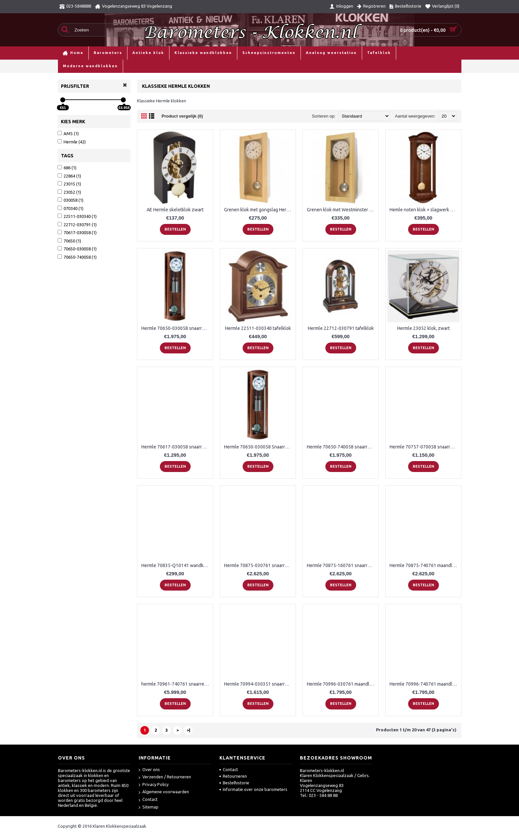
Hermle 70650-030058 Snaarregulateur (259, 446)
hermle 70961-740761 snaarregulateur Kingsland (176, 684)
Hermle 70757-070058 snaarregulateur (424, 446)
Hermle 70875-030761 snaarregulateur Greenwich (259, 565)
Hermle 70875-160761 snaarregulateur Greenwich (342, 565)
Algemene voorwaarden (164, 792)
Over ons (149, 770)
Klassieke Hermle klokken (153, 66)
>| (188, 730)
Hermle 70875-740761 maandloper (424, 565)
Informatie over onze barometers (253, 789)
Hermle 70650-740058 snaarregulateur (342, 446)
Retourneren (233, 776)
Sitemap (149, 807)
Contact (148, 800)
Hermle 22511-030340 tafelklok (258, 328)
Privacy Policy (153, 785)
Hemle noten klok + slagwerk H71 (424, 209)
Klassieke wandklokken (98, 66)
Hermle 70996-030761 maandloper (342, 684)
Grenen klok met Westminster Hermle (342, 209)
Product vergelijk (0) (182, 116)
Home (64, 66)
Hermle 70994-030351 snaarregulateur (259, 684)
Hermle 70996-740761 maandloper (424, 684)
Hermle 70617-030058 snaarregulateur (176, 446)
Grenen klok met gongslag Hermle (259, 209)
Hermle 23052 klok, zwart (423, 328)
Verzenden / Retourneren (165, 777)
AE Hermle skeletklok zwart (175, 209)
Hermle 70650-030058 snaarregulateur (176, 328)
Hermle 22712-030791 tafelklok (341, 328)
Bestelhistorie (234, 782)
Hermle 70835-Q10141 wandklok (175, 565)
